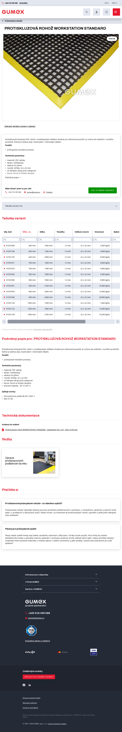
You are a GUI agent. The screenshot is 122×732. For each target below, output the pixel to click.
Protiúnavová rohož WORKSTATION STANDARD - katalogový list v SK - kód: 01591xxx (41, 429)
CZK (113, 3)
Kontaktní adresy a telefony (37, 641)
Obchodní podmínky (30, 703)
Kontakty (23, 3)
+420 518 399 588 (11, 3)
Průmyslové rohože (13, 20)
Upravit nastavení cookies (57, 724)
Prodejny (49, 192)
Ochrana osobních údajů (31, 698)
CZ (106, 3)
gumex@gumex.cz (33, 192)
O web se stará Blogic (30, 708)
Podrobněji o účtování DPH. (42, 329)
